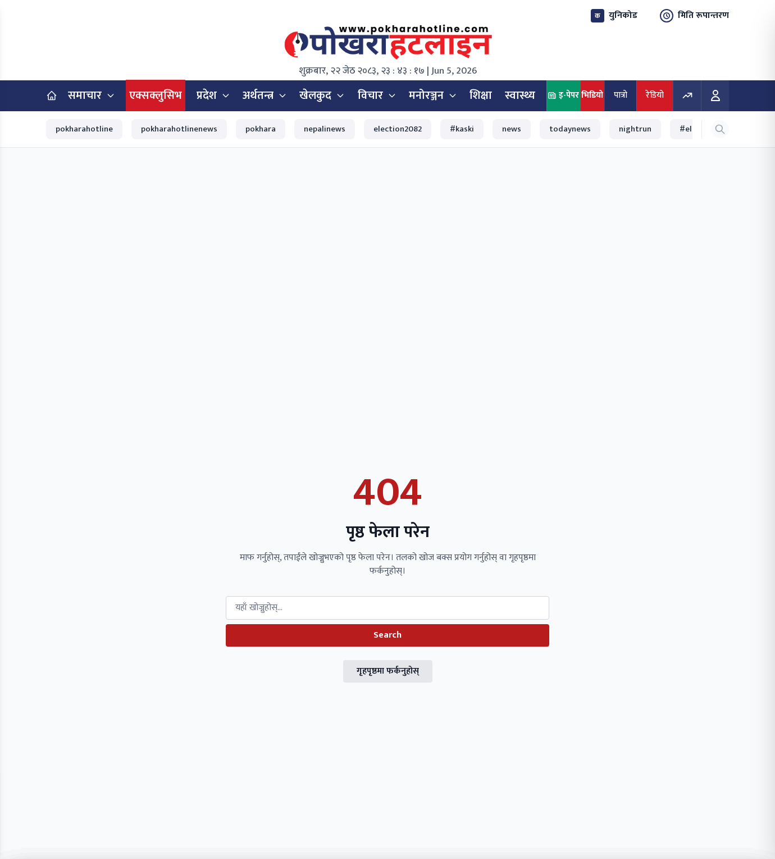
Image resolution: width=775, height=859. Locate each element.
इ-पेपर (563, 95)
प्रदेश (213, 95)
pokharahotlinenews (179, 129)
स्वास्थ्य (520, 95)
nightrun (635, 129)
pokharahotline (84, 129)
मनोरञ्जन (433, 95)
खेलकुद (322, 95)
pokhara (260, 129)
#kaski (462, 129)
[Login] (715, 95)
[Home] (51, 95)
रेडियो (655, 95)
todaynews (570, 129)
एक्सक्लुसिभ (155, 95)
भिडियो (592, 95)
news (511, 129)
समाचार (91, 95)
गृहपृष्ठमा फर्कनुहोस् (388, 671)
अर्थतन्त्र (265, 95)
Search (387, 635)
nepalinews (324, 129)
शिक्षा (480, 95)
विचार (377, 95)
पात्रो (620, 95)
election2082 (397, 129)
